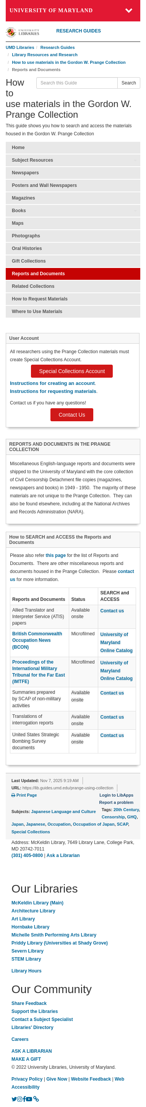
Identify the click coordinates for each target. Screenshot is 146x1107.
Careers (20, 1039)
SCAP (122, 824)
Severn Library (27, 951)
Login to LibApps (116, 795)
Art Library (23, 919)
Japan (17, 824)
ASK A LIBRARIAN (31, 1051)
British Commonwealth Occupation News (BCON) (37, 640)
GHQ (132, 817)
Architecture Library (33, 911)
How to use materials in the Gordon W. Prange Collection (69, 62)
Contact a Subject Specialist (42, 1019)
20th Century (126, 809)
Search (129, 83)
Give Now (56, 1079)
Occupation (59, 824)
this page (55, 555)
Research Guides (58, 47)
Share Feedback (29, 1003)
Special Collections (30, 831)
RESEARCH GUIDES (78, 31)
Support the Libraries (34, 1011)
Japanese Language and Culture (63, 811)
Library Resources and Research (45, 54)
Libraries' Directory (32, 1027)
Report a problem (116, 802)
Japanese (35, 824)
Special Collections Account (72, 371)
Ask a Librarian (63, 855)
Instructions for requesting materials (53, 391)
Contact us (112, 735)
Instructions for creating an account (52, 383)
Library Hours (26, 971)
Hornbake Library (30, 927)
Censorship (113, 817)
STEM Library (26, 959)
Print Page (24, 795)
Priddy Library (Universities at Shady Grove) (59, 943)
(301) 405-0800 (27, 855)
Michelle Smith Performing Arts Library (53, 935)
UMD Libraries (20, 47)
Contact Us (71, 415)
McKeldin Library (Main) (37, 903)
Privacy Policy (26, 1079)
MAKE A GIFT (26, 1059)
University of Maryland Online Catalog (116, 642)
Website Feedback (91, 1079)
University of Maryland (51, 10)
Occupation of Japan (94, 824)
